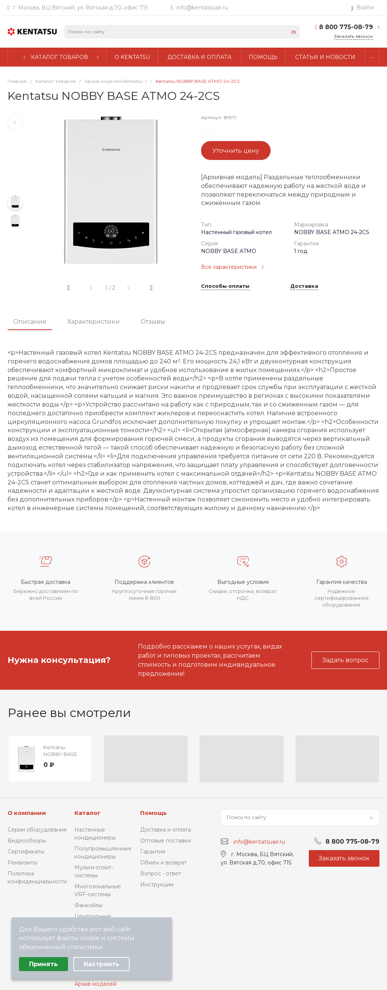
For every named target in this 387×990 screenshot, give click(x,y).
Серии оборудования (37, 829)
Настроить (101, 964)
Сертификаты (26, 851)
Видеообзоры (27, 840)
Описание (29, 321)
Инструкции (156, 884)
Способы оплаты (225, 286)
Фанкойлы (88, 905)
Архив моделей (95, 984)
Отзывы (153, 321)
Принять (43, 964)
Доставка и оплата (165, 829)
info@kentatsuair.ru (202, 7)
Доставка (304, 286)
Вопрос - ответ (160, 873)
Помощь (153, 812)
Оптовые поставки (165, 840)
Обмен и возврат (163, 862)
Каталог (87, 812)
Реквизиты (22, 862)
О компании (27, 812)
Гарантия (152, 851)
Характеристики (93, 321)
